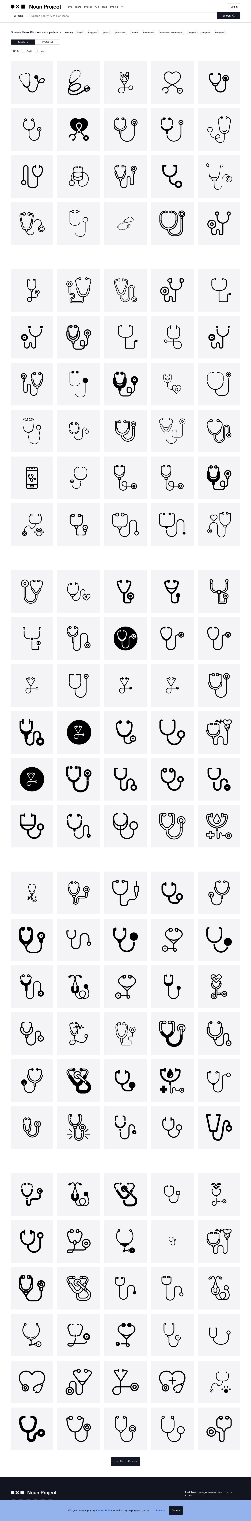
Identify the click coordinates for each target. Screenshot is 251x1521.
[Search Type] (20, 15)
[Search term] (123, 15)
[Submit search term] (228, 15)
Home (69, 6)
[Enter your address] (203, 1500)
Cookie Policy (107, 1514)
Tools (104, 6)
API (97, 6)
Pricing (114, 6)
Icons (78, 6)
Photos (88, 6)
